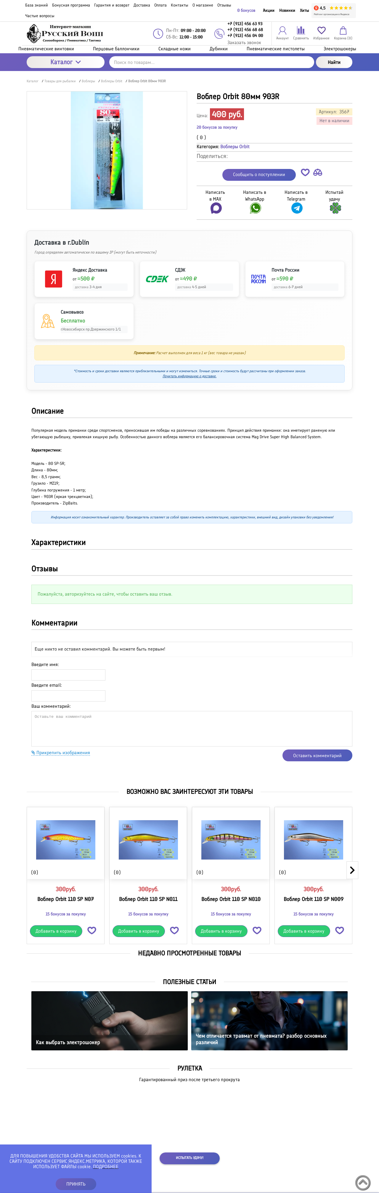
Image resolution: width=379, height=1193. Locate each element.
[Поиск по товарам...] (211, 62)
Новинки (287, 10)
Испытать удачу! (189, 1158)
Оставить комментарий (317, 755)
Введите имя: (45, 664)
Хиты (304, 10)
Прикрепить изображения (60, 752)
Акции (268, 10)
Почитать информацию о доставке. (189, 376)
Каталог (65, 62)
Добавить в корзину (56, 931)
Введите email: (46, 685)
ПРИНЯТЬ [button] (76, 1184)
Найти (334, 62)
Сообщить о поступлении (259, 174)
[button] (305, 173)
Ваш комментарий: (51, 706)
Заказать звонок (244, 42)
